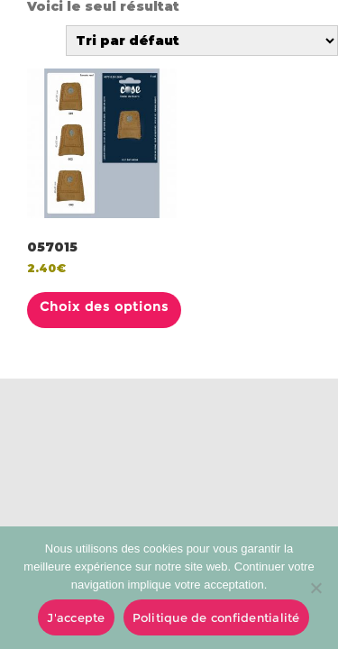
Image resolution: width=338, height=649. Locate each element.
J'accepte (76, 617)
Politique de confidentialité (216, 617)
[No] (315, 588)
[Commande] (202, 40)
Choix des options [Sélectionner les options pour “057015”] (104, 306)
